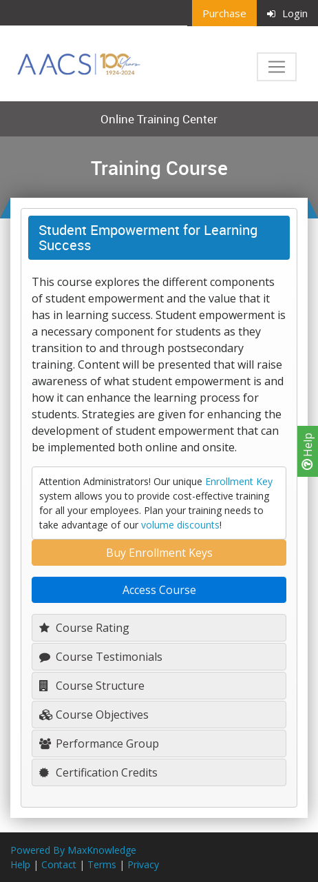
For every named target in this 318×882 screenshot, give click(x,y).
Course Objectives (94, 714)
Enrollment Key (239, 481)
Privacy (143, 864)
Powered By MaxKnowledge (73, 850)
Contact (58, 864)
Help (307, 451)
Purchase (224, 13)
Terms (101, 864)
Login (287, 13)
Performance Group (99, 743)
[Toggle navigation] (277, 66)
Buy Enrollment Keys (159, 552)
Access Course (159, 589)
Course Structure (92, 685)
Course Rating (84, 627)
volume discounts (180, 524)
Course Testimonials (100, 656)
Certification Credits (98, 772)
